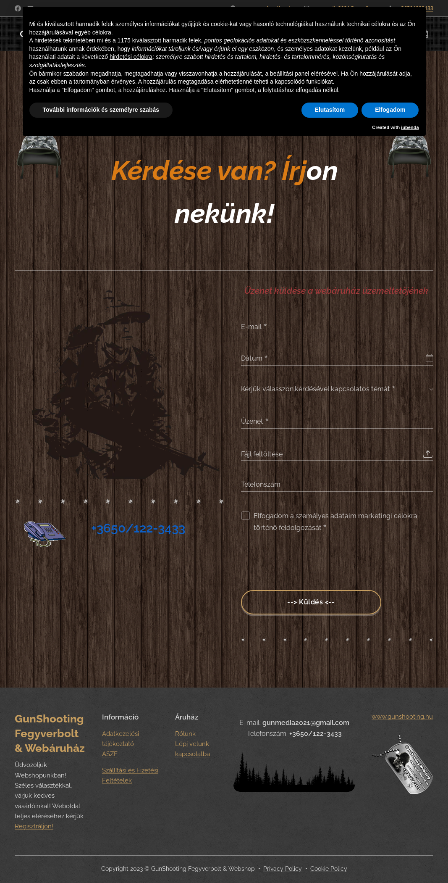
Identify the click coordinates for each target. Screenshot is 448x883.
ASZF (110, 754)
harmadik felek (182, 40)
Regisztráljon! (34, 826)
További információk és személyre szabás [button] (101, 109)
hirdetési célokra (131, 56)
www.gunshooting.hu (402, 716)
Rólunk (185, 734)
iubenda (410, 127)
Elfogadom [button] (390, 109)
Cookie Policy (328, 868)
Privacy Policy (282, 868)
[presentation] (305, 563)
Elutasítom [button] (330, 109)
